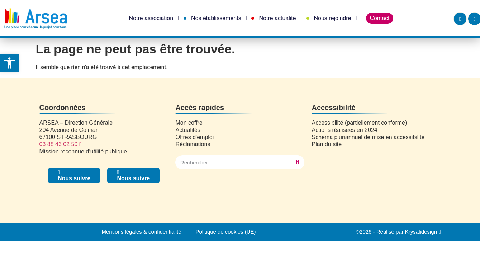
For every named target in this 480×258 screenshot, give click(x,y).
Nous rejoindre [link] (335, 18)
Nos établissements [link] (219, 18)
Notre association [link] (154, 18)
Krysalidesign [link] (421, 232)
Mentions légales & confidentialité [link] (141, 232)
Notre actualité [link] (280, 18)
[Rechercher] (297, 162)
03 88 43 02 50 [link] (58, 144)
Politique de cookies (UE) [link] (226, 232)
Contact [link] (379, 18)
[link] (9, 63)
